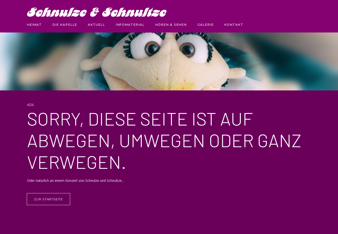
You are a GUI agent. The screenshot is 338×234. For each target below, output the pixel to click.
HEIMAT (34, 24)
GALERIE (205, 24)
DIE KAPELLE (64, 24)
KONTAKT (233, 24)
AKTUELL (96, 24)
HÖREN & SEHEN (171, 24)
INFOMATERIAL (130, 24)
